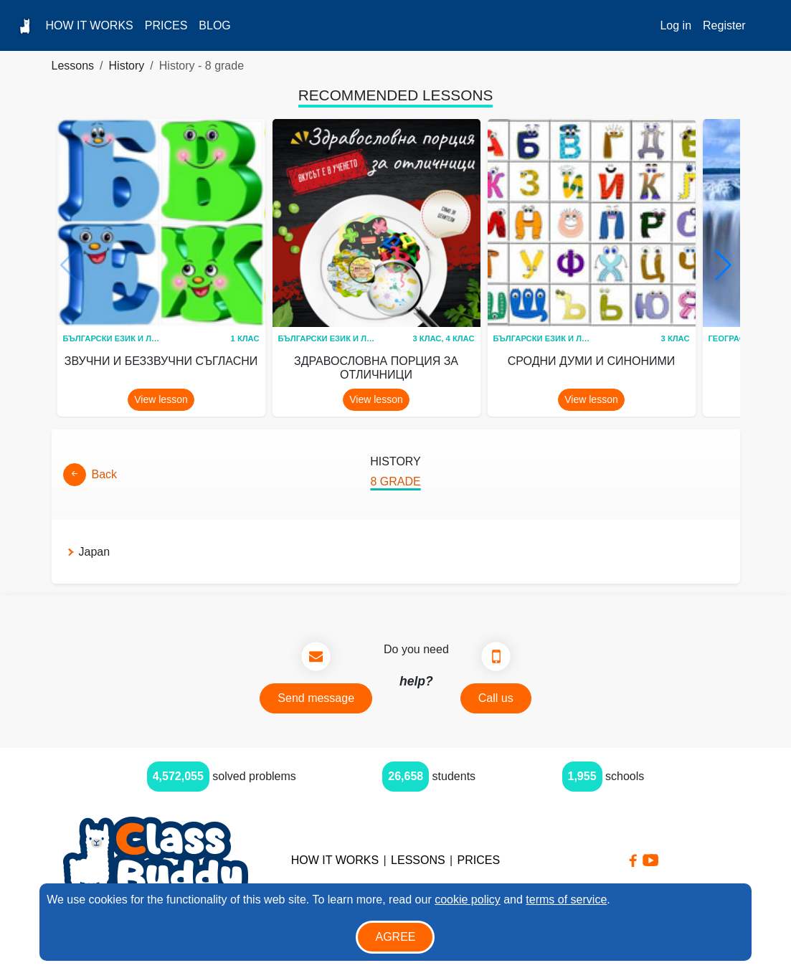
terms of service (566, 899)
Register (724, 25)
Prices (166, 25)
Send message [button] (316, 698)
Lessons (73, 66)
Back (105, 474)
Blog (214, 25)
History (127, 66)
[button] (723, 265)
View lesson (160, 399)
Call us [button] (495, 698)
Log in (675, 25)
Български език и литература (130, 338)
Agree (395, 937)
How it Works (89, 25)
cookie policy (468, 899)
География (733, 338)
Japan (94, 552)
